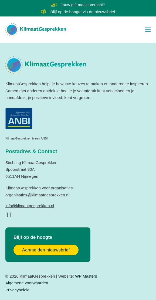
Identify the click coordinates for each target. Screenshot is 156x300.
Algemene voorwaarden (26, 283)
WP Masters (86, 276)
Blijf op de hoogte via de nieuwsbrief (82, 11)
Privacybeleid (17, 290)
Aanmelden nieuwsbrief (46, 250)
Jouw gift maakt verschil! (83, 4)
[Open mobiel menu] (148, 30)
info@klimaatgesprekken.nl (29, 205)
